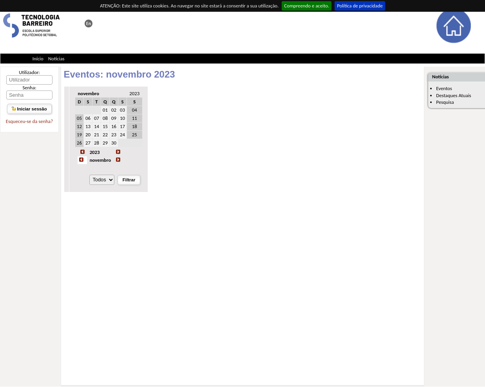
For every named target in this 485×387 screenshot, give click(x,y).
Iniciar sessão (29, 109)
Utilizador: (29, 72)
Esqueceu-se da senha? (29, 121)
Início (38, 58)
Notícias (56, 58)
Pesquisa (445, 102)
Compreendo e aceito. (306, 6)
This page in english (88, 23)
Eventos (444, 88)
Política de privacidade (360, 6)
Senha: (29, 87)
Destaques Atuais (453, 95)
